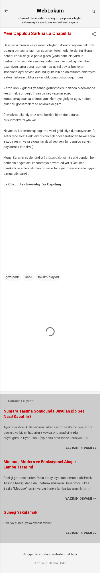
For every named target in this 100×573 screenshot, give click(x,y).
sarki (28, 277)
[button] (93, 34)
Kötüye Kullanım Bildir (50, 563)
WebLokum (50, 11)
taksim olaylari (48, 277)
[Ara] (93, 12)
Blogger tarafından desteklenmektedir (50, 554)
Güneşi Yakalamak (20, 512)
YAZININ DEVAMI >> (80, 448)
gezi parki (12, 277)
